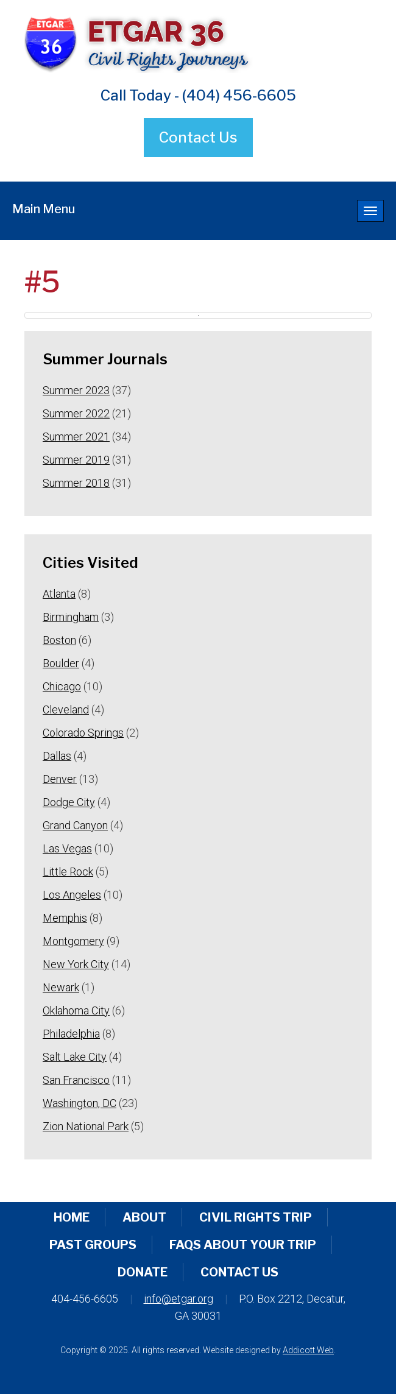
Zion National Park (86, 1126)
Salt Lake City (75, 1056)
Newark (61, 987)
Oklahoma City (76, 1010)
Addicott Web (308, 1350)
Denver (60, 779)
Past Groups (92, 1244)
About (144, 1217)
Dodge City (69, 802)
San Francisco (76, 1080)
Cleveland (66, 709)
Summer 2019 (76, 459)
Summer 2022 (76, 413)
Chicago (62, 686)
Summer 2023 (76, 390)
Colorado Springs (83, 732)
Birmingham (71, 616)
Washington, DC (79, 1103)
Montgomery (73, 941)
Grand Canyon (75, 825)
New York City (76, 964)
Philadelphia (71, 1033)
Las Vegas (67, 848)
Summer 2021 (76, 436)
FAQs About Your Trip (242, 1244)
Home (72, 1217)
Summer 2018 (76, 482)
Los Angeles (72, 894)
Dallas (57, 755)
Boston (59, 640)
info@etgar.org (178, 1298)
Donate (143, 1272)
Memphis (65, 917)
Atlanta (59, 593)
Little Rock (68, 871)
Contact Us (198, 137)
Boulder (61, 663)
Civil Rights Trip (255, 1217)
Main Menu (43, 209)
